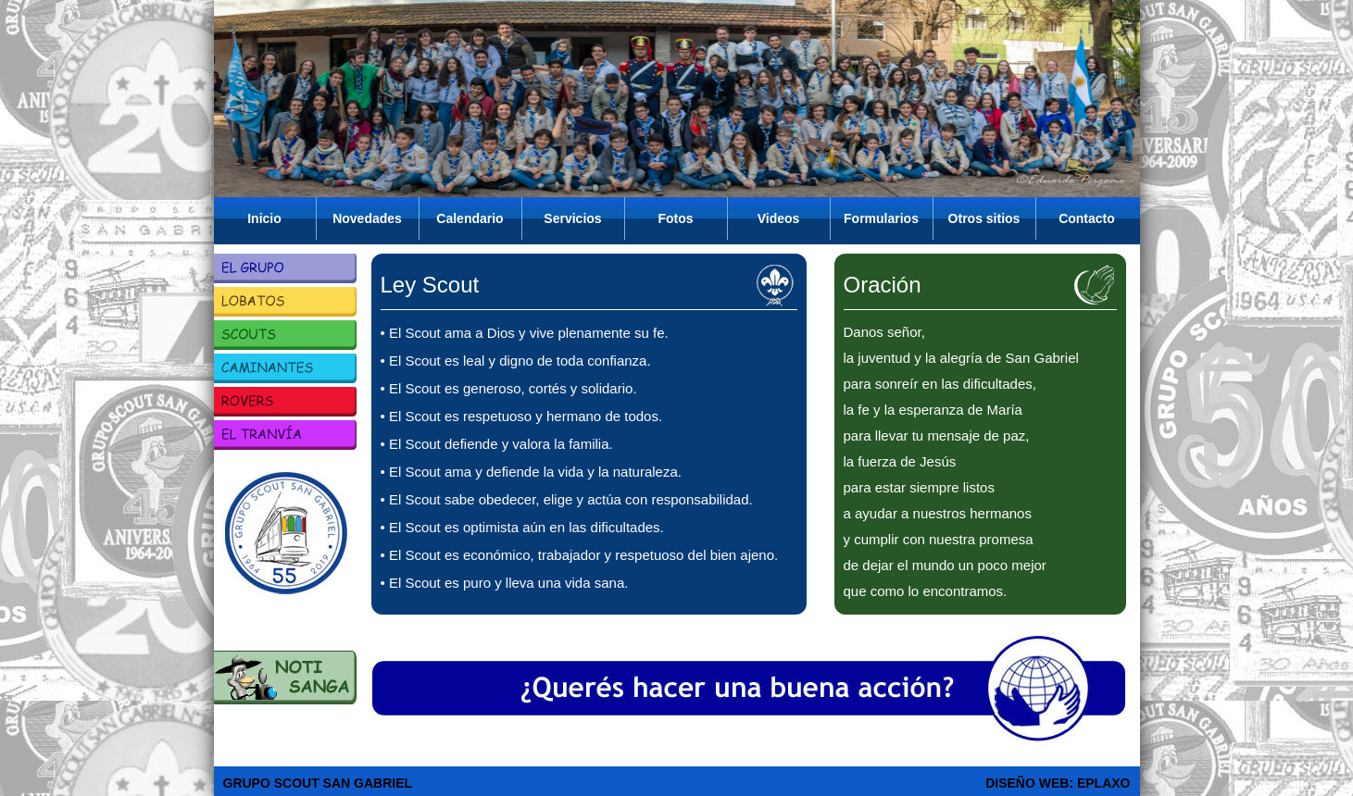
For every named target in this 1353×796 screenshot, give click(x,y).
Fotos (675, 218)
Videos (779, 218)
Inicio (264, 218)
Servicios (572, 218)
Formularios (881, 218)
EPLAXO (1104, 783)
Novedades (367, 218)
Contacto (1087, 218)
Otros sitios (984, 218)
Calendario (469, 218)
